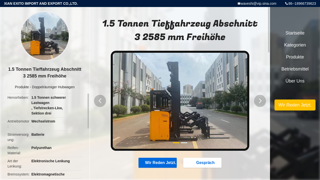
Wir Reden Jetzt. (158, 162)
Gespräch (203, 162)
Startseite (295, 33)
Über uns (295, 81)
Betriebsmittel (294, 69)
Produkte (22, 87)
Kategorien (295, 45)
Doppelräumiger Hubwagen (53, 87)
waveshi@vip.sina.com (258, 4)
